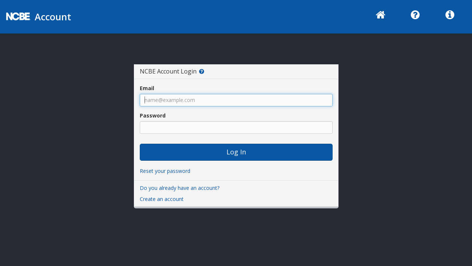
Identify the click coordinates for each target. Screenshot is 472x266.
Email (147, 88)
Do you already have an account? (179, 187)
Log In (236, 151)
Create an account (162, 198)
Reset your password (165, 170)
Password (153, 115)
